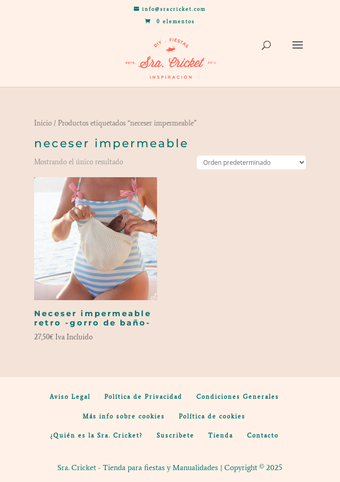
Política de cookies (212, 416)
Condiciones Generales (237, 396)
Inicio (43, 123)
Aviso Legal (70, 396)
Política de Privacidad (143, 396)
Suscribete (175, 435)
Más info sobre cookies (124, 416)
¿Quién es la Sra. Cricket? (96, 435)
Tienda (220, 435)
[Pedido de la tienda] (251, 162)
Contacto (263, 435)
